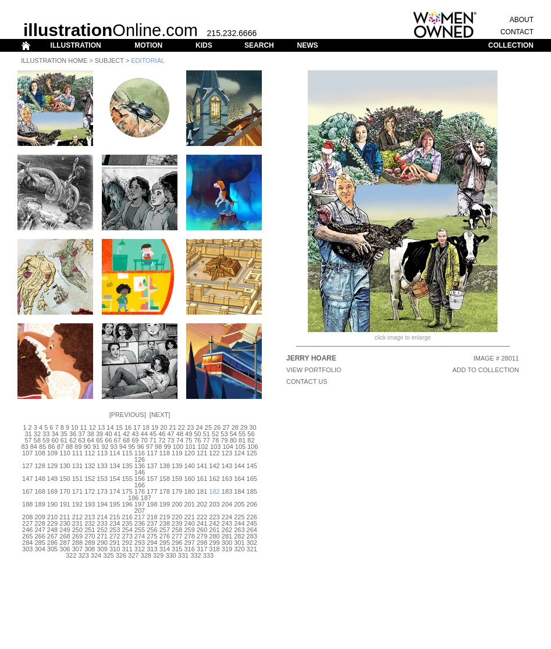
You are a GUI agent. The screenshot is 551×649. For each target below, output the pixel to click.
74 (179, 440)
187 (146, 497)
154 (114, 478)
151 (77, 478)
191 (64, 504)
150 (64, 478)
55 (242, 433)
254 (127, 529)
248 (52, 529)
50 (197, 433)
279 (202, 536)
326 (121, 555)
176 (139, 491)
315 (177, 548)
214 (102, 517)
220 (177, 517)
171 (77, 491)
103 (215, 446)
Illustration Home (54, 60)
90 (87, 446)
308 (89, 548)
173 (102, 491)
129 (52, 465)
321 (252, 548)
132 (89, 465)
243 (227, 523)
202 (202, 504)
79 (224, 440)
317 (202, 548)
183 (227, 491)
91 (96, 446)
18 (146, 427)
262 (227, 529)
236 (139, 523)
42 (126, 433)
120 (189, 453)
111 (77, 453)
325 (108, 555)
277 (177, 536)
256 (152, 529)
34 (54, 433)
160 (189, 478)
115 (127, 453)
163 (227, 478)
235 (127, 523)
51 (206, 433)
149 (52, 478)
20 (163, 427)
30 (252, 427)
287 (64, 542)
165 (252, 478)
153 (102, 478)
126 (139, 459)
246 (27, 529)
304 (39, 548)
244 (239, 523)
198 (152, 504)
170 (64, 491)
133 (102, 465)
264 (252, 529)
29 (243, 427)
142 (214, 465)
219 (164, 517)
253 (114, 529)
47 (170, 433)
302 (252, 542)
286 (52, 542)
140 (189, 465)
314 (164, 548)
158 (164, 478)
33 (45, 433)
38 (90, 433)
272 (114, 536)
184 (239, 491)
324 (96, 555)
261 (214, 529)
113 (102, 453)
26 (217, 427)
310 (114, 548)
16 (128, 427)
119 (177, 453)
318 (214, 548)
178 (164, 491)
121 (202, 453)
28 (235, 427)
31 (27, 433)
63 (81, 440)
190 (52, 504)
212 (77, 517)
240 (189, 523)
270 (89, 536)
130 (64, 465)
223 (214, 517)
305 (52, 548)
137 (152, 465)
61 (64, 440)
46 (161, 433)
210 (52, 517)
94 (122, 446)
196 (127, 504)
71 (153, 440)
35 (64, 433)
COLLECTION (511, 45)
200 (177, 504)
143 (227, 465)
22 (181, 427)
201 (189, 504)
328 (146, 555)
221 (189, 517)
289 (89, 542)
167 (27, 491)
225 (239, 517)
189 (39, 504)
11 (83, 427)
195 (114, 504)
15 (119, 427)
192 (77, 504)
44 (144, 433)
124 (239, 453)
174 (114, 491)
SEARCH (259, 45)
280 (214, 536)
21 (172, 427)
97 (149, 446)
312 (139, 548)
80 (233, 440)
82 (250, 440)
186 (133, 497)
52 (215, 433)
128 (39, 465)
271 (102, 536)
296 (177, 542)
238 (164, 523)
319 (227, 548)
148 (39, 478)
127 (27, 465)
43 (134, 433)
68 (126, 440)
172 (89, 491)
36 (72, 433)
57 (27, 440)
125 (252, 453)
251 (89, 529)
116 (139, 453)
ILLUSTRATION (76, 45)
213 (89, 517)
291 (114, 542)
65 (99, 440)
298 (202, 542)
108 (39, 453)
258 (177, 529)
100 (178, 446)
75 (188, 440)
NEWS (307, 45)
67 (117, 440)
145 (252, 465)
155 (127, 478)
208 (27, 517)
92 (104, 446)
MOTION (148, 45)
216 (127, 517)
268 (64, 536)
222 (202, 517)
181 (202, 491)
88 (69, 446)
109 (52, 453)
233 (102, 523)
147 (27, 478)
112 (89, 453)
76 (197, 440)
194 (102, 504)
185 (252, 491)
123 (227, 453)
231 (77, 523)
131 (77, 465)
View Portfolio (314, 369)
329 (158, 555)
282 (239, 536)
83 (24, 446)
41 (117, 433)
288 (77, 542)
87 (60, 446)
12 (92, 427)
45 (153, 433)
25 (208, 427)
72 (161, 440)
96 (140, 446)
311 (127, 548)
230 (64, 523)
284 (27, 542)
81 (242, 440)
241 (202, 523)
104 (227, 446)
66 (108, 440)
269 (77, 536)
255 (139, 529)
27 (225, 427)
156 (139, 478)
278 (189, 536)
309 (102, 548)
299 (214, 542)
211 (64, 517)
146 (139, 472)
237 (152, 523)
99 (166, 446)
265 (27, 536)
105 (240, 446)
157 (152, 478)
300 (227, 542)
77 (206, 440)
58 (37, 440)
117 (152, 453)
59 (45, 440)
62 (72, 440)
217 (139, 517)
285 (39, 542)
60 (54, 440)
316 (189, 548)
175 (127, 491)
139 (177, 465)
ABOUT (522, 20)
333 (208, 555)
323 (83, 555)
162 (214, 478)
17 (136, 427)
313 (152, 548)
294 (152, 542)
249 (64, 529)
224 (227, 517)
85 (42, 446)
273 (127, 536)
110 (64, 453)
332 (195, 555)
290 (102, 542)
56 (250, 433)
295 (164, 542)
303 (27, 548)
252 (102, 529)
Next (159, 414)
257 (164, 529)
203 (214, 504)
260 (202, 529)
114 (114, 453)
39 (99, 433)
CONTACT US (307, 381)
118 (164, 453)
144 (239, 465)
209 (39, 517)
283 (252, 536)
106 (252, 446)
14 (109, 427)
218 (152, 517)
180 (189, 491)
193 (89, 504)
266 (39, 536)
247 (39, 529)
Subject (109, 60)
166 (139, 485)
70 (144, 440)
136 (139, 465)
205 (239, 504)
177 (152, 491)
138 (164, 465)
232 (89, 523)
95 (131, 446)
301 (239, 542)
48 (179, 433)
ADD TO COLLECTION (485, 369)
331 (183, 555)
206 (252, 504)
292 (127, 542)
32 (37, 433)
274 (139, 536)
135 (127, 465)
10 (74, 427)
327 (133, 555)
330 (170, 555)
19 (154, 427)
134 (114, 465)
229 (52, 523)
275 (152, 536)
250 (77, 529)
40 (108, 433)
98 (158, 446)
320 (239, 548)
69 (134, 440)
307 (77, 548)
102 (203, 446)
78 (215, 440)
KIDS (203, 45)
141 (202, 465)
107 (27, 453)
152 (89, 478)
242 (214, 523)
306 (64, 548)
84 (33, 446)
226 (252, 517)
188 (27, 504)
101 (190, 446)
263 (239, 529)
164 (239, 478)
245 (252, 523)
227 (27, 523)
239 (177, 523)
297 (189, 542)
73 (170, 440)
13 (101, 427)
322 (71, 555)
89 (77, 446)
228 (39, 523)
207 (139, 510)
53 (224, 433)
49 (188, 433)
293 (139, 542)
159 (177, 478)
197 (139, 504)
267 (52, 536)
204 (227, 504)
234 (114, 523)
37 (81, 433)
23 (190, 427)
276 (164, 536)
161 (202, 478)
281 (227, 536)
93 (114, 446)
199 (164, 504)
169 (52, 491)
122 (214, 453)
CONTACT (517, 32)
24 (198, 427)
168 (39, 491)
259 (189, 529)
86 (51, 446)
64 (90, 440)
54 (233, 433)
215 (114, 517)
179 (177, 491)
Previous (127, 414)
